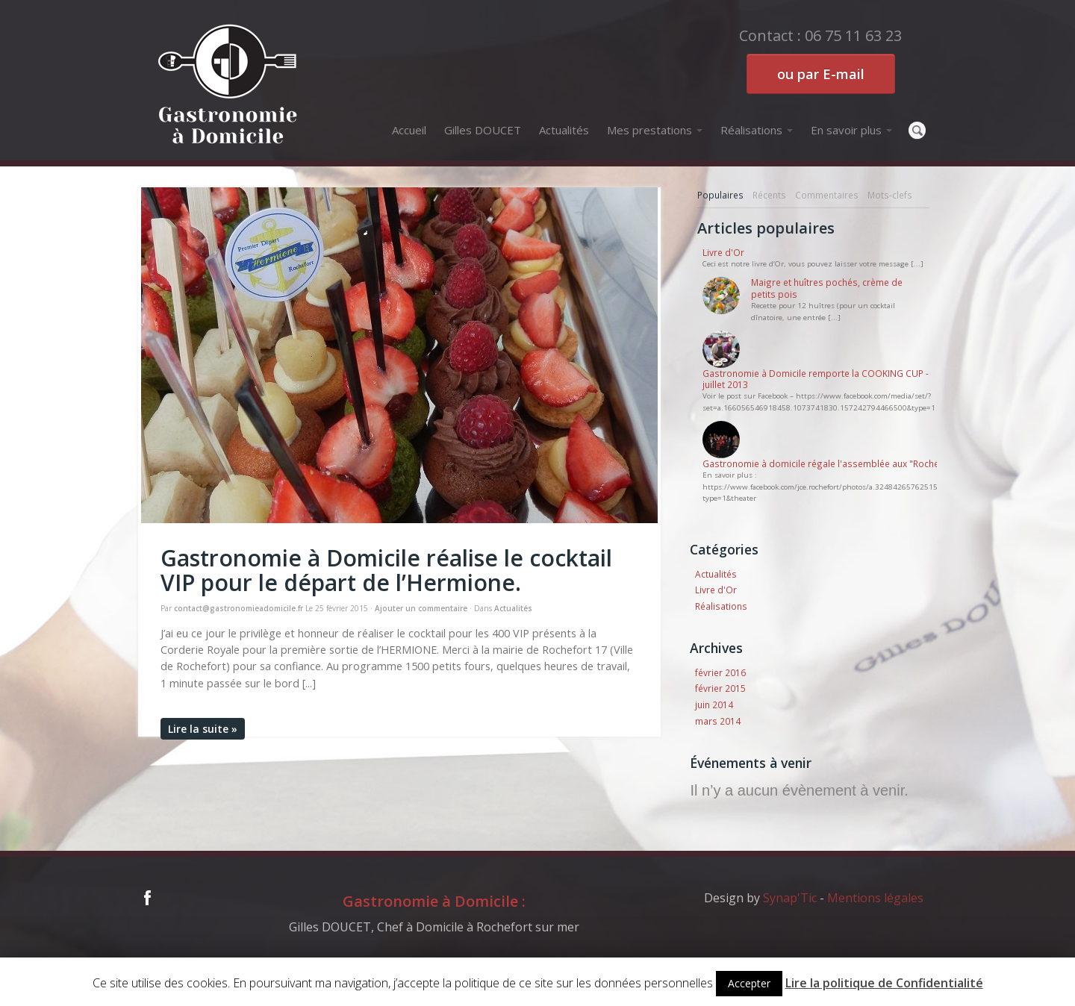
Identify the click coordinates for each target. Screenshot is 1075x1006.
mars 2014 (718, 721)
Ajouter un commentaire (421, 608)
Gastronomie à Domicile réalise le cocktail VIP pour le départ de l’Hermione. (386, 570)
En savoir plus (851, 129)
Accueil (409, 129)
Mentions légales (875, 898)
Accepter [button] (749, 983)
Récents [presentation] (769, 195)
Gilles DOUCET (482, 129)
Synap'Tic (790, 898)
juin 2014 (714, 704)
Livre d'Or (723, 252)
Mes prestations (654, 129)
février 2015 (720, 688)
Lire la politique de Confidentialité (884, 983)
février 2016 (720, 672)
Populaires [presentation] (720, 195)
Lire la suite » (202, 729)
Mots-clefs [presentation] (889, 195)
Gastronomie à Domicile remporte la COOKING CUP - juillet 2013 (815, 379)
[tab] (720, 195)
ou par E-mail (820, 74)
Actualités (564, 129)
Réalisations (756, 129)
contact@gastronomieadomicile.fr (238, 608)
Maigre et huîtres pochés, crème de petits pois (827, 288)
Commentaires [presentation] (827, 195)
